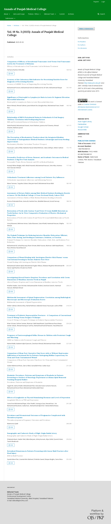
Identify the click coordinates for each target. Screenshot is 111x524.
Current (62, 14)
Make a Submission (86, 29)
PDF (11, 74)
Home (9, 25)
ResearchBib (82, 130)
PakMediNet (82, 124)
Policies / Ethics (33, 14)
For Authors (81, 45)
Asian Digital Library (85, 122)
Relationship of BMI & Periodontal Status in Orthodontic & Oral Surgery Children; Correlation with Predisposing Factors (39, 119)
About (6, 14)
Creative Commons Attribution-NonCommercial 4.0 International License (88, 107)
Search (102, 14)
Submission (9, 18)
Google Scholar (83, 127)
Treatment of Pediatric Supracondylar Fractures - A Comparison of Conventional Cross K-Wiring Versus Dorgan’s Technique (39, 317)
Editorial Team (49, 14)
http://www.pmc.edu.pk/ (92, 83)
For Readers (82, 42)
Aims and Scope (19, 14)
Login (103, 2)
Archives (71, 14)
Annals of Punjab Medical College (25, 9)
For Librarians (82, 48)
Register (96, 2)
